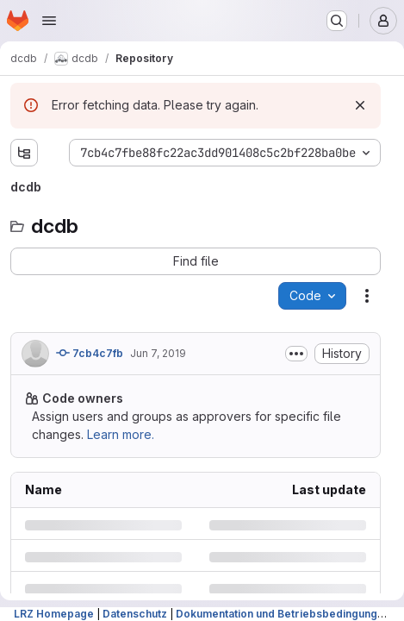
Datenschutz (135, 613)
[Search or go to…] (336, 20)
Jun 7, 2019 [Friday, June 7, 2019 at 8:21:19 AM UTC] (158, 353)
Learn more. (120, 434)
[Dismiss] (360, 105)
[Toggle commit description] (296, 353)
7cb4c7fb (89, 353)
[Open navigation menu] (49, 20)
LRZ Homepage (54, 613)
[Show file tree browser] (24, 152)
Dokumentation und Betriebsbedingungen (283, 613)
